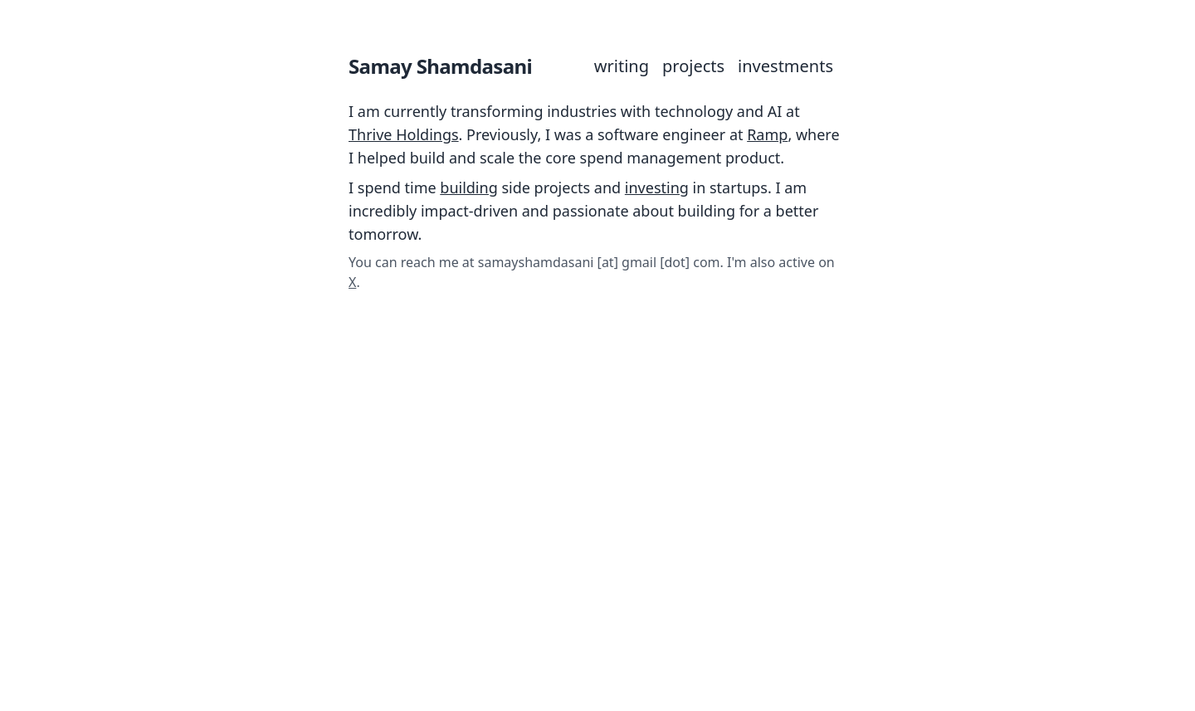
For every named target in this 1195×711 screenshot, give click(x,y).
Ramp (767, 134)
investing (657, 187)
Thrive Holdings (404, 134)
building (468, 187)
